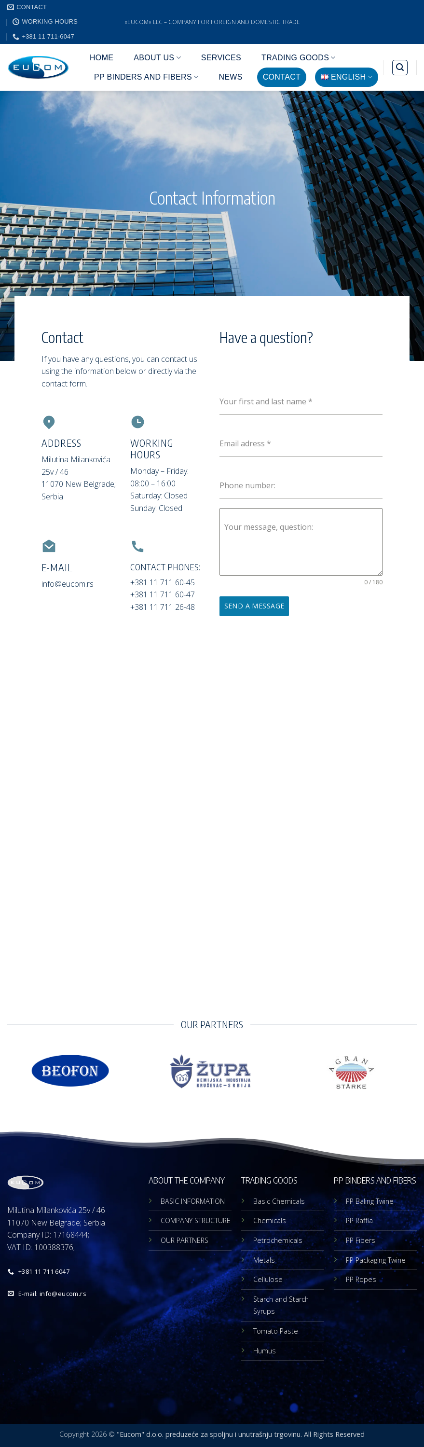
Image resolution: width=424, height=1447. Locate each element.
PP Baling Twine (370, 1201)
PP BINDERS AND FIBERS (146, 77)
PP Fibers (360, 1240)
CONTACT (282, 77)
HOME (101, 58)
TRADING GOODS (298, 57)
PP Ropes (361, 1279)
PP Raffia (359, 1220)
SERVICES (221, 58)
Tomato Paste (275, 1331)
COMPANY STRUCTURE (196, 1220)
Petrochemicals (277, 1240)
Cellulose (268, 1279)
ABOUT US (157, 57)
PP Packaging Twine (376, 1260)
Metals (264, 1260)
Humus (264, 1350)
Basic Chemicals (279, 1201)
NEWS (230, 77)
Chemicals (269, 1220)
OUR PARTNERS (184, 1240)
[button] (400, 67)
